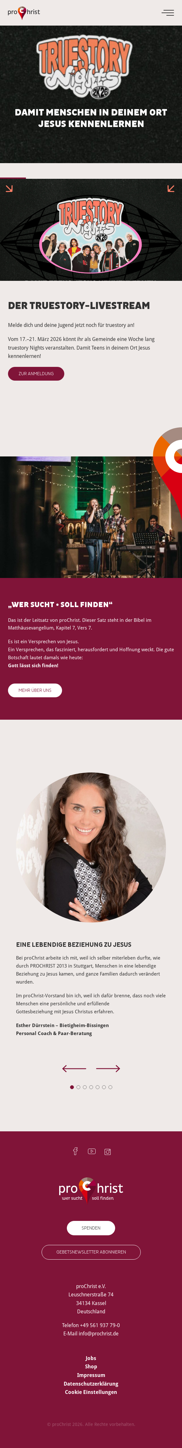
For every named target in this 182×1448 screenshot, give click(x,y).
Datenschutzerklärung (91, 1383)
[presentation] (74, 1069)
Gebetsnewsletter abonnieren (91, 1252)
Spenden (91, 1228)
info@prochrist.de (99, 1333)
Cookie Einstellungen (91, 1392)
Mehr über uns (35, 690)
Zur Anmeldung (36, 373)
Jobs (91, 1358)
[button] (72, 1087)
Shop (91, 1366)
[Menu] (168, 13)
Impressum (91, 1375)
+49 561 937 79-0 (100, 1325)
